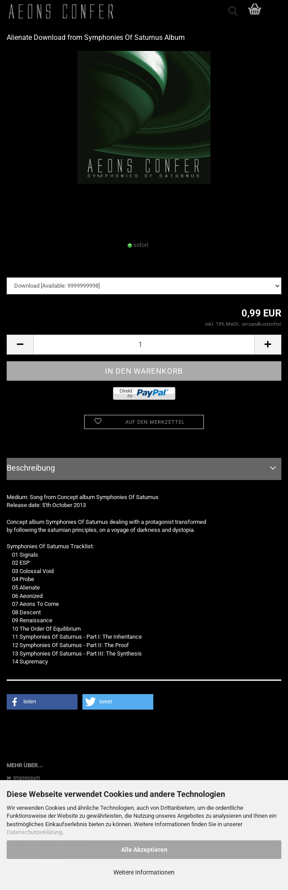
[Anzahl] (144, 345)
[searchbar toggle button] (233, 11)
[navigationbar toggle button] (277, 11)
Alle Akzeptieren (144, 849)
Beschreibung (31, 467)
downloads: (21, 268)
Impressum (26, 778)
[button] (20, 345)
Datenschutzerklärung (34, 832)
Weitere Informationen (144, 872)
